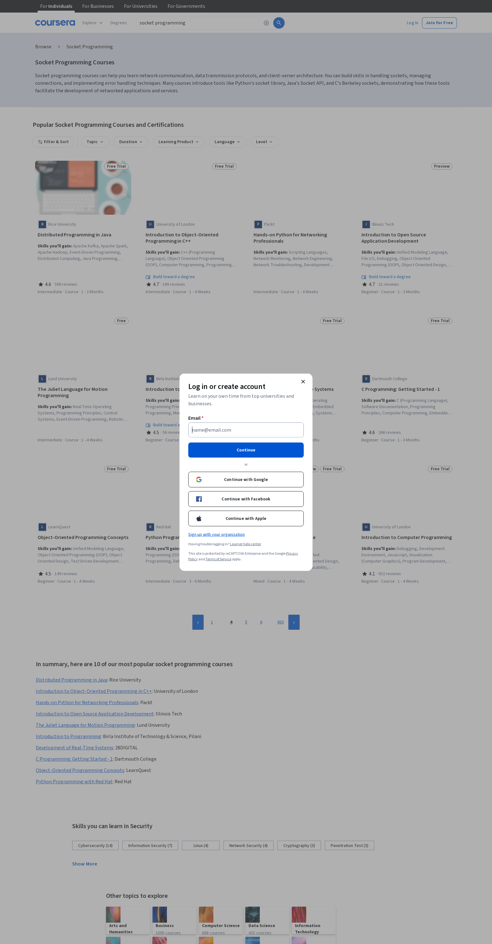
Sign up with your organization (216, 534)
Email (196, 418)
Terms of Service (218, 559)
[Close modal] (303, 381)
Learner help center (245, 544)
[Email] (246, 429)
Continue (246, 450)
